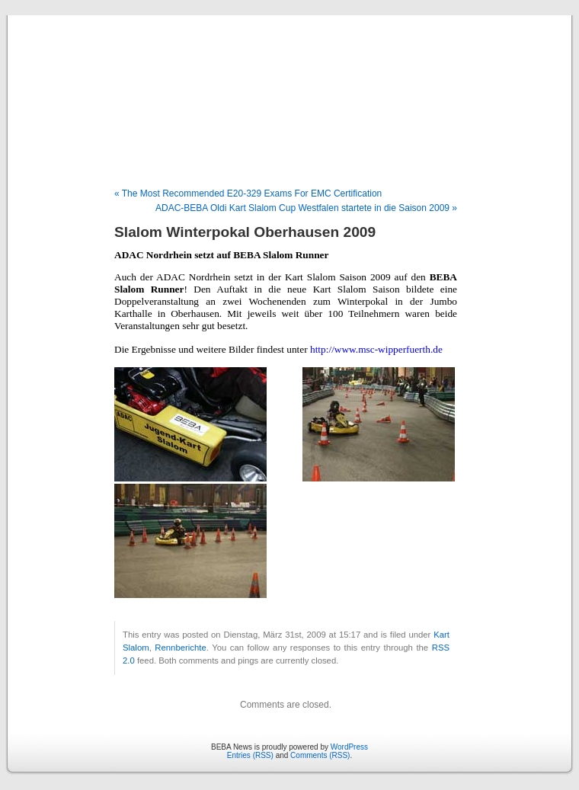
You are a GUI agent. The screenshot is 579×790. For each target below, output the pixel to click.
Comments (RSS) (320, 755)
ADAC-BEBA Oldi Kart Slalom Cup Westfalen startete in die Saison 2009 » (306, 208)
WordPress (349, 747)
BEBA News (289, 85)
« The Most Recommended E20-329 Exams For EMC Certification (248, 193)
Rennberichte (180, 647)
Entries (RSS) (250, 755)
